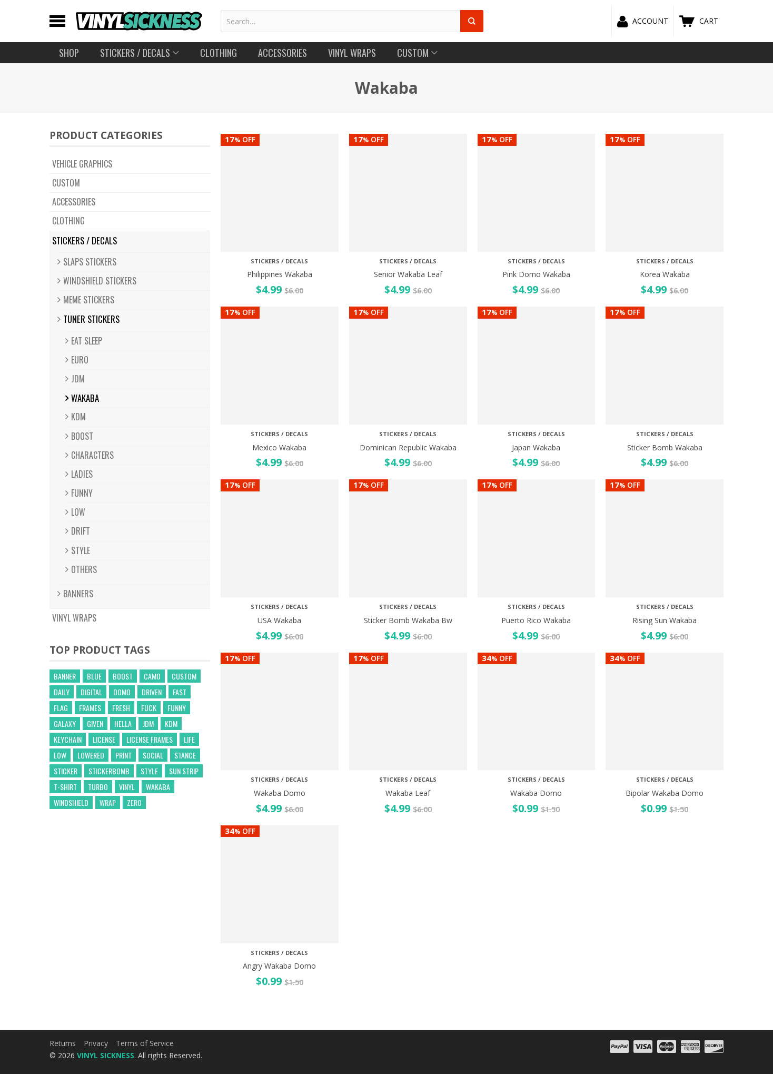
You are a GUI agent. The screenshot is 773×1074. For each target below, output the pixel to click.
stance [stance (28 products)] (185, 755)
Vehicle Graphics (82, 163)
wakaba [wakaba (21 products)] (158, 786)
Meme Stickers (88, 299)
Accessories (73, 201)
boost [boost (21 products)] (123, 676)
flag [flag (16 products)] (61, 707)
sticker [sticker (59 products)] (65, 770)
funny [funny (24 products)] (176, 707)
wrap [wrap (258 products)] (108, 802)
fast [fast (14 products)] (179, 691)
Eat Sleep (86, 340)
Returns (62, 1043)
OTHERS (84, 569)
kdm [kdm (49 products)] (171, 723)
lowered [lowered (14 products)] (90, 755)
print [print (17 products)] (123, 755)
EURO (79, 359)
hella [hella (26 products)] (123, 723)
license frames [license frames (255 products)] (149, 739)
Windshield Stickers (99, 280)
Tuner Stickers (91, 319)
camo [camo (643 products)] (152, 676)
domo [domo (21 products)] (122, 691)
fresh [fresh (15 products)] (121, 707)
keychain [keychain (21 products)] (68, 739)
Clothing (68, 220)
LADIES (82, 474)
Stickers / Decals (84, 240)
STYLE (80, 550)
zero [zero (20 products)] (134, 802)
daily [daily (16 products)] (62, 691)
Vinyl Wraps (74, 618)
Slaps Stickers (89, 261)
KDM (78, 416)
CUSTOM (66, 182)
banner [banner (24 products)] (65, 676)
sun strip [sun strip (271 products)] (184, 770)
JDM (78, 378)
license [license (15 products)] (104, 739)
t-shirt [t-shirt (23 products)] (65, 786)
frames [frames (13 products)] (90, 707)
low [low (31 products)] (60, 755)
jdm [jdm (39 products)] (148, 723)
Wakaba (85, 398)
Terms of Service (145, 1043)
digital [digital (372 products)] (91, 691)
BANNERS (78, 593)
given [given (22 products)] (95, 723)
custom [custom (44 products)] (184, 676)
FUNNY (82, 493)
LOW (78, 512)
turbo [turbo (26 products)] (98, 786)
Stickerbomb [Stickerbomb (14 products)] (109, 770)
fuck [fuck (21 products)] (148, 707)
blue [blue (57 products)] (94, 676)
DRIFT (80, 531)
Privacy (96, 1043)
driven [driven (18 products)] (152, 691)
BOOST (82, 436)
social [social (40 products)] (153, 755)
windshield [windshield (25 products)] (71, 802)
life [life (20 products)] (189, 739)
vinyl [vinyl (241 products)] (127, 786)
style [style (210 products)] (149, 770)
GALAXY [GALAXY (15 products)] (65, 723)
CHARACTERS (92, 455)
